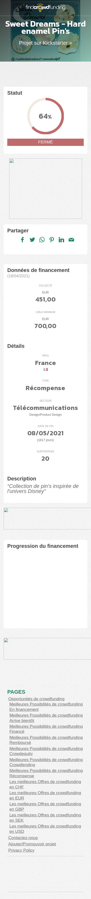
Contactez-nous (23, 837)
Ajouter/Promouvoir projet (32, 844)
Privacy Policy (21, 850)
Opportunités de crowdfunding (36, 698)
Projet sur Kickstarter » (45, 43)
